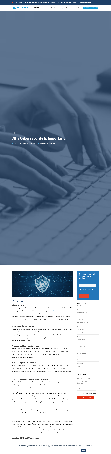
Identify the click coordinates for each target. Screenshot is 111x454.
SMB (78, 358)
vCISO (78, 369)
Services (45, 8)
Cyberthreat (80, 334)
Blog (62, 8)
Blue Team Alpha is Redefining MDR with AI (86, 391)
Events (78, 337)
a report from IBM (54, 311)
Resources (69, 8)
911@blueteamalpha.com (84, 2)
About (78, 8)
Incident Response (81, 341)
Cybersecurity (80, 330)
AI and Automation (81, 306)
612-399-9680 (67, 2)
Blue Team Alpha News (82, 313)
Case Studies (54, 8)
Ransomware (80, 351)
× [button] (91, 443)
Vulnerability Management (84, 372)
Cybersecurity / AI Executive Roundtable (84, 386)
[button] (14, 301)
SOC (78, 362)
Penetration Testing (82, 348)
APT (78, 309)
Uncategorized (80, 365)
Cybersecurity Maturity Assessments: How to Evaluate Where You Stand (86, 380)
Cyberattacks (80, 327)
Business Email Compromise (84, 316)
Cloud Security (80, 320)
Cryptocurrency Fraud (82, 323)
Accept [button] (83, 450)
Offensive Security (81, 344)
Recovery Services (81, 355)
